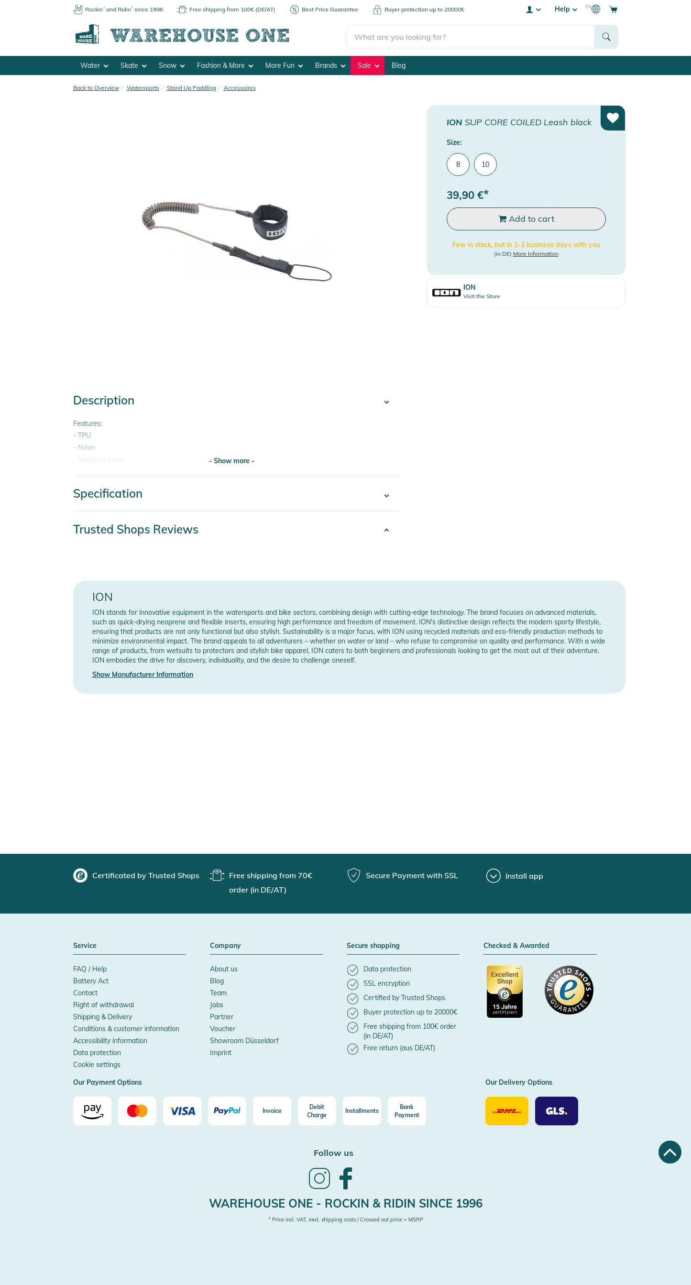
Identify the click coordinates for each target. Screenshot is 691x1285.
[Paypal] (227, 1110)
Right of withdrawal (103, 1004)
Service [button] (85, 945)
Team (218, 992)
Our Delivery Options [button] (518, 1082)
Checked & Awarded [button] (516, 945)
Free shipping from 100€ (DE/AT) (232, 9)
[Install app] (514, 875)
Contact (85, 992)
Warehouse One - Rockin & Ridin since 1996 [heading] (346, 1202)
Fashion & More (225, 65)
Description (103, 399)
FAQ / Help (90, 968)
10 (485, 163)
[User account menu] (533, 9)
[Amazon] (92, 1110)
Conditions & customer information (126, 1028)
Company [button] (225, 945)
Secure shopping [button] (373, 945)
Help (566, 9)
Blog (399, 65)
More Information (536, 253)
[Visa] (182, 1110)
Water (94, 65)
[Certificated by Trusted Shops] (511, 996)
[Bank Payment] (407, 1110)
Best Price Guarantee (330, 9)
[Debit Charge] (317, 1110)
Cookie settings (97, 1064)
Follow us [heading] (333, 1152)
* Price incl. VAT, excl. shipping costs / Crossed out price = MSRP (345, 1219)
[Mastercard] (137, 1110)
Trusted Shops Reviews (135, 529)
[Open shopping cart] (613, 9)
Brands (330, 65)
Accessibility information (110, 1040)
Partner (221, 1016)
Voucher (222, 1028)
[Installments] (362, 1110)
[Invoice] (272, 1110)
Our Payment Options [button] (107, 1082)
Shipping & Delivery (102, 1016)
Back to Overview (96, 87)
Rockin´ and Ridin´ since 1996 (124, 9)
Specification (108, 493)
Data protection (97, 1052)
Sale (368, 65)
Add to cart (526, 218)
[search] (471, 34)
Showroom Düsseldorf (244, 1040)
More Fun (284, 65)
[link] (319, 1187)
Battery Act (91, 980)
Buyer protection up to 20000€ (424, 9)
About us (224, 968)
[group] (136, 875)
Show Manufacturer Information (142, 674)
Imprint (220, 1052)
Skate (133, 65)
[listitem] (403, 970)
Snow (172, 65)
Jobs (216, 1004)
